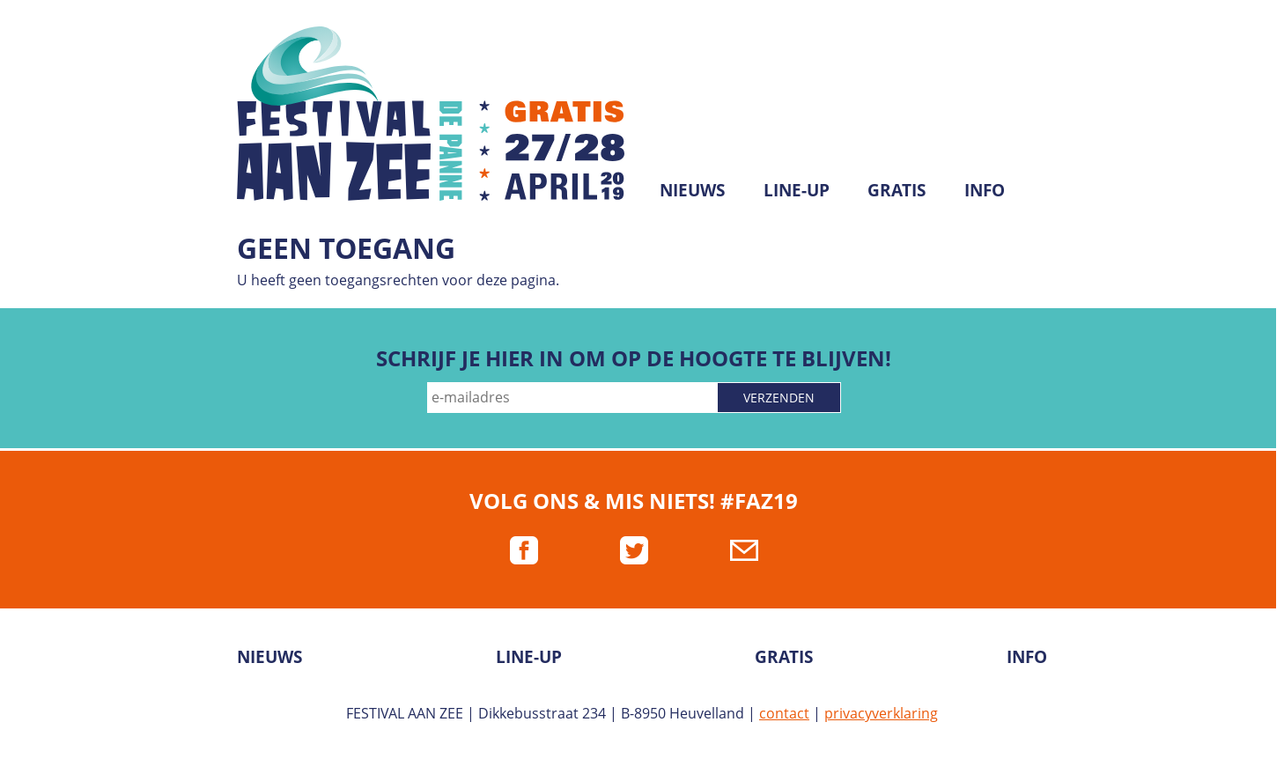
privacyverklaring (881, 713)
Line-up (797, 190)
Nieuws (692, 190)
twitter (634, 550)
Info (984, 190)
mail (744, 550)
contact (784, 713)
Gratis (896, 190)
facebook (524, 550)
